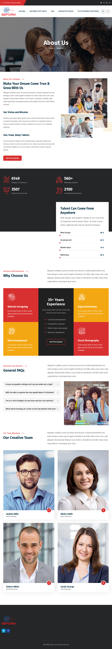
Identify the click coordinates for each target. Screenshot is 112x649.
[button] (12, 158)
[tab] (32, 384)
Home (51, 48)
